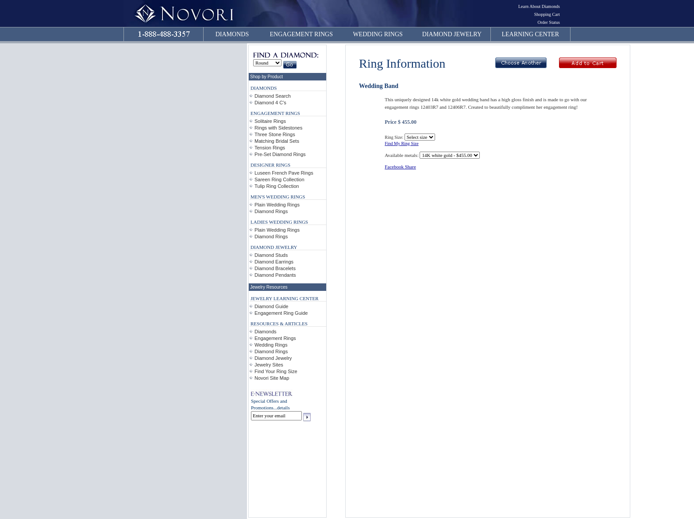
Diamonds (265, 331)
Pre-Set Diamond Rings (280, 154)
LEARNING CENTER (530, 34)
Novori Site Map (271, 378)
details (283, 407)
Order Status (549, 22)
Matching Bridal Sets (276, 141)
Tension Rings (269, 147)
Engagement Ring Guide (281, 313)
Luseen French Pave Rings (283, 173)
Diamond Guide (271, 306)
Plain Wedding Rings (277, 204)
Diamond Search (272, 96)
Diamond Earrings (273, 261)
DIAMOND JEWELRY (452, 34)
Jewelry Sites (268, 364)
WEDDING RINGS (377, 34)
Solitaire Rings (270, 121)
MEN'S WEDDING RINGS (278, 196)
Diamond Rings (271, 211)
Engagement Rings (275, 338)
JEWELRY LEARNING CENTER (285, 298)
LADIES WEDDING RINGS (279, 222)
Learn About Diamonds (539, 6)
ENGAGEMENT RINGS (301, 34)
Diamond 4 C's (270, 102)
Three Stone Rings (274, 134)
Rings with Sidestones (278, 127)
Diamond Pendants (275, 275)
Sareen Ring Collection (279, 179)
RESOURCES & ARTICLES (279, 323)
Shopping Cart (547, 14)
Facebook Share (400, 166)
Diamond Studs (271, 255)
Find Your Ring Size (275, 371)
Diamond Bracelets (275, 268)
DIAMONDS (232, 34)
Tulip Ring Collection (276, 186)
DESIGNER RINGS (270, 165)
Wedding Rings (270, 344)
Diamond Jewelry (273, 358)
